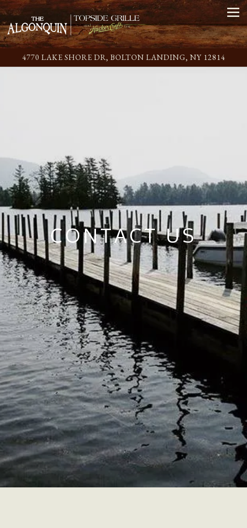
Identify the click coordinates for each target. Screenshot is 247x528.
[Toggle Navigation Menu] (233, 12)
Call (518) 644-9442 (123, 501)
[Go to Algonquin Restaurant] (123, 57)
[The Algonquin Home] (73, 24)
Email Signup (123, 519)
